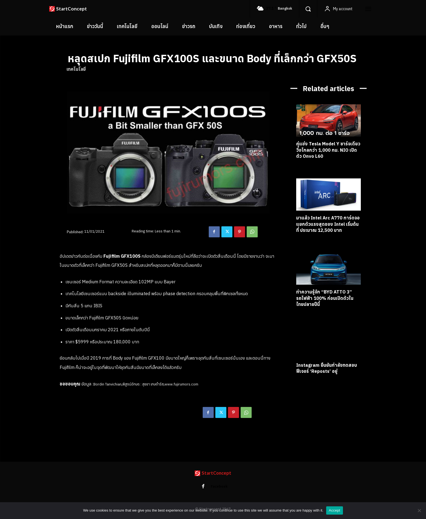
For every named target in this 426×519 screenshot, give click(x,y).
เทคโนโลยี (76, 69)
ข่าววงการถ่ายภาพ (81, 422)
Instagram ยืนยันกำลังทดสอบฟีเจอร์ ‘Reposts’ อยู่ (325, 368)
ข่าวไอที (105, 422)
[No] (419, 510)
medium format (137, 414)
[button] (308, 9)
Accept (334, 510)
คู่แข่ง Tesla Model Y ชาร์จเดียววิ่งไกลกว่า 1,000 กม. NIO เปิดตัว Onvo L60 (324, 149)
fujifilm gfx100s (107, 414)
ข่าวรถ (301, 165)
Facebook (219, 486)
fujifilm (85, 414)
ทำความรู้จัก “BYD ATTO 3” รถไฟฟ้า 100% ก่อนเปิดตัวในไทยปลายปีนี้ (326, 298)
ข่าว (74, 256)
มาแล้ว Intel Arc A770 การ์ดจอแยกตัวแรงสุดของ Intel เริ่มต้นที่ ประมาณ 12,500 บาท (327, 224)
